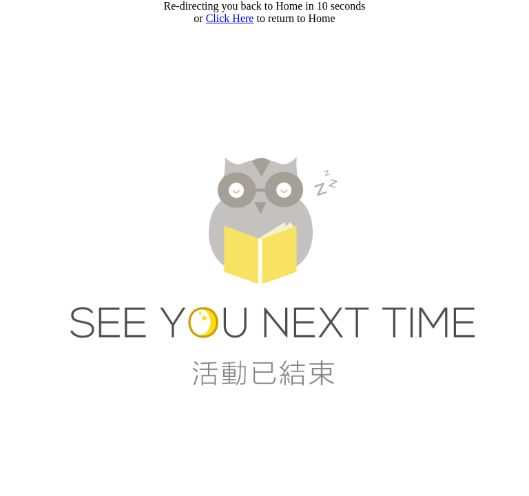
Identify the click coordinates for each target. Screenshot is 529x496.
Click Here (230, 18)
